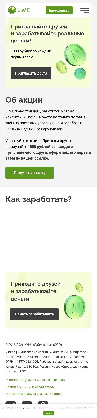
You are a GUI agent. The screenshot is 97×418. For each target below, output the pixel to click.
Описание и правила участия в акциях (33, 394)
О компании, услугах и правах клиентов (35, 380)
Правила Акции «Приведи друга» (30, 387)
